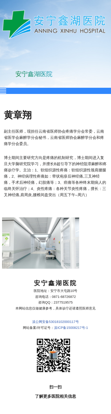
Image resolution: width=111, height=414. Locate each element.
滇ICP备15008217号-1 (71, 260)
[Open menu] (3, 91)
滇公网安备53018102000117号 (55, 254)
